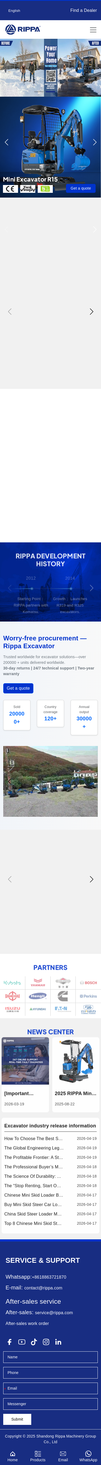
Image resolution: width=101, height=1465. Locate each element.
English (14, 11)
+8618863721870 (49, 1277)
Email (63, 1455)
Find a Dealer (83, 10)
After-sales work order (27, 1323)
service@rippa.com (54, 1312)
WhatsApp (88, 1455)
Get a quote (81, 188)
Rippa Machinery (69, 1436)
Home (12, 1455)
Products (38, 1455)
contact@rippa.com (43, 1288)
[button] (39, 91)
